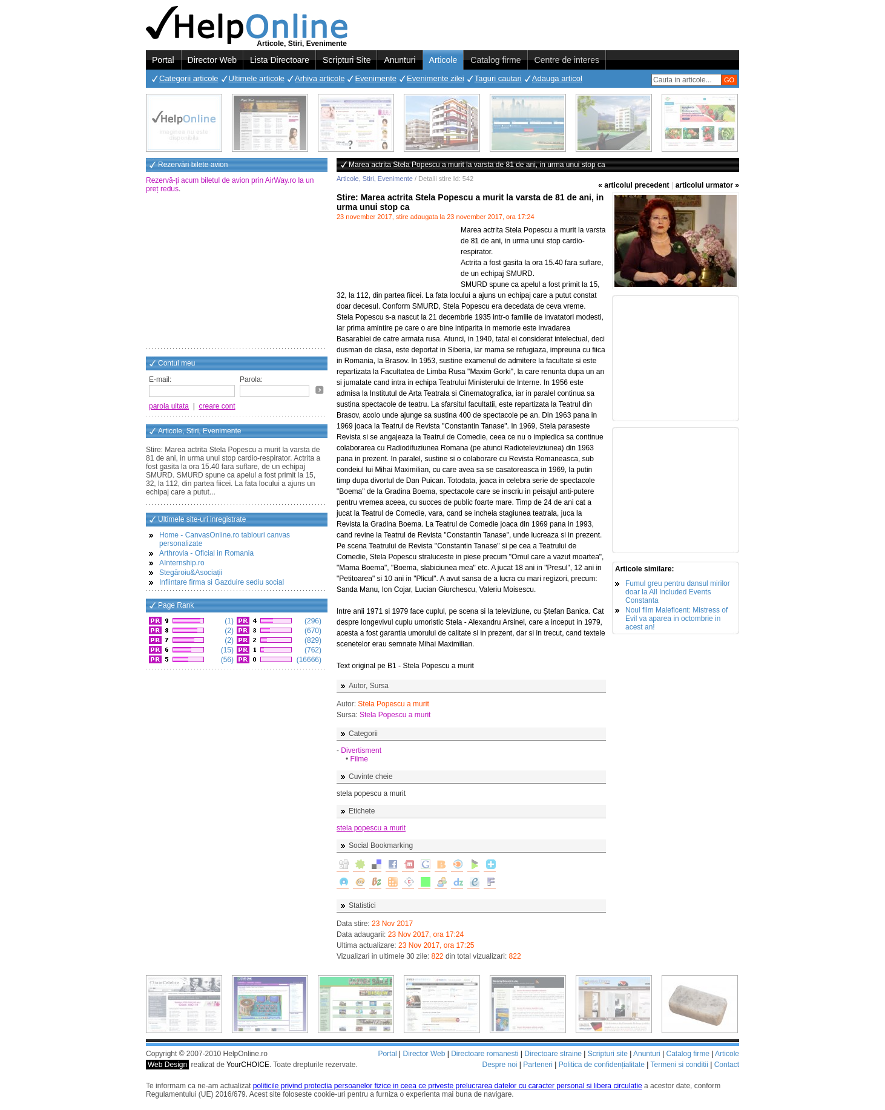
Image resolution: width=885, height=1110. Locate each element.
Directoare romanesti (484, 1053)
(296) (312, 621)
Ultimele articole (257, 78)
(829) (312, 640)
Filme (359, 759)
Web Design (167, 1064)
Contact (726, 1064)
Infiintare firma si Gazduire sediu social (221, 582)
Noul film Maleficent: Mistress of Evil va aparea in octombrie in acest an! (676, 618)
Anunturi (399, 60)
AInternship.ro (182, 563)
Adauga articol (557, 78)
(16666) (307, 659)
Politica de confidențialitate (602, 1064)
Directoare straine (553, 1053)
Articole (443, 60)
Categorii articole (189, 78)
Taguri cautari (498, 78)
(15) (226, 650)
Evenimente (375, 78)
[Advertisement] (236, 271)
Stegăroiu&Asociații (190, 572)
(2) (228, 630)
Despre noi (499, 1064)
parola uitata (169, 406)
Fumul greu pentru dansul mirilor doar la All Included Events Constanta (677, 592)
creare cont (217, 406)
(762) (312, 650)
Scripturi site (608, 1053)
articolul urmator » (707, 185)
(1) (228, 621)
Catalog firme (495, 60)
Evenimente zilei (435, 78)
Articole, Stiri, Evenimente (375, 178)
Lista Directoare (279, 60)
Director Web (212, 60)
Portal (163, 60)
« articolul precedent (633, 185)
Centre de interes (567, 60)
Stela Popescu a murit (395, 715)
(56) (226, 659)
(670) (312, 630)
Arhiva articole (319, 78)
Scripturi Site (346, 60)
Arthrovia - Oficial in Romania (206, 553)
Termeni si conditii (679, 1064)
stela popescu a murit (371, 828)
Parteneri (538, 1064)
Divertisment (361, 750)
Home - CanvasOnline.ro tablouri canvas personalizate (224, 539)
